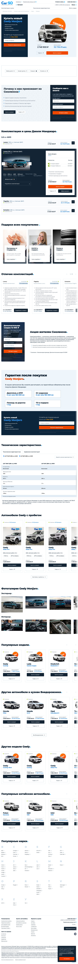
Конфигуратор (19, 924)
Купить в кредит (57, 53)
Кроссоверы (33, 928)
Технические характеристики (41, 8)
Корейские (3, 939)
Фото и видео (73, 8)
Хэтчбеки (33, 922)
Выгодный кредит (5, 926)
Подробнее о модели (21, 310)
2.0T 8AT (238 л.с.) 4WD (27, 456)
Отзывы (73, 924)
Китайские (3, 933)
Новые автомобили (20, 921)
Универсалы (34, 926)
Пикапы (32, 931)
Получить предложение (14, 45)
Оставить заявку (63, 113)
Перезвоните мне (70, 928)
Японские (3, 935)
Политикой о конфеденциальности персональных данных (66, 953)
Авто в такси (19, 926)
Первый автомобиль (5, 922)
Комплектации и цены (7, 8)
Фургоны (33, 933)
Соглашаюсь (67, 958)
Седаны (32, 921)
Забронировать (65, 191)
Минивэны (33, 935)
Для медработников (5, 924)
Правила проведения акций (20, 959)
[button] (3, 163)
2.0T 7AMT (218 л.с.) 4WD (11, 456)
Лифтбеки (33, 924)
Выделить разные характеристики (64, 457)
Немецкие (3, 937)
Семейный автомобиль (6, 921)
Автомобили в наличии (21, 922)
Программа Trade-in (5, 928)
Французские (4, 941)
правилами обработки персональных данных (47, 432)
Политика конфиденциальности (7, 959)
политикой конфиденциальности (10, 49)
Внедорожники (34, 930)
